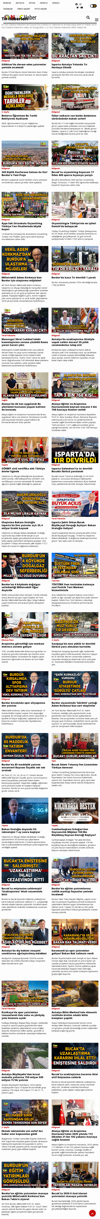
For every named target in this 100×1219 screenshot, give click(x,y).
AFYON (32, 3)
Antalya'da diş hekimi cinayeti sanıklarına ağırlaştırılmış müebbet (24, 952)
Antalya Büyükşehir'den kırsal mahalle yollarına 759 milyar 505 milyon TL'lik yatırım (22, 1077)
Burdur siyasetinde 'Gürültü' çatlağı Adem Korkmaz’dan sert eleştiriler (74, 704)
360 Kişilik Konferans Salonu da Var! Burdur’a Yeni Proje (24, 174)
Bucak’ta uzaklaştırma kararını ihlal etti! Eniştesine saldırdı (75, 1076)
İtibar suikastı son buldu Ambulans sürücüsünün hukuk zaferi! (74, 117)
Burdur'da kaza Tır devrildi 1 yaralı (74, 277)
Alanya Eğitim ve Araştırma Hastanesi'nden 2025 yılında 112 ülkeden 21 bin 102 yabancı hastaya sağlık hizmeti (74, 1135)
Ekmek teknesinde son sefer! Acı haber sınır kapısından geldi (22, 1132)
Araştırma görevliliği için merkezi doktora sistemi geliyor (23, 645)
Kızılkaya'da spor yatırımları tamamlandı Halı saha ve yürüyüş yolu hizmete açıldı (23, 1015)
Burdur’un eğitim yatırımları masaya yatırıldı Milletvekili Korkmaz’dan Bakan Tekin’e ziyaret (25, 1196)
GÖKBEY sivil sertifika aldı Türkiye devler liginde (23, 470)
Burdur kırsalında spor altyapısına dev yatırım (23, 704)
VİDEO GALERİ (23, 9)
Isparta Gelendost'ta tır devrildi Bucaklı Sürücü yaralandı (72, 470)
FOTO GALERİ (41, 9)
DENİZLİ (55, 3)
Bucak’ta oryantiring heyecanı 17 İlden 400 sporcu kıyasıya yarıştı (73, 174)
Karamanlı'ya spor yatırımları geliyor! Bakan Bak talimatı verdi (73, 952)
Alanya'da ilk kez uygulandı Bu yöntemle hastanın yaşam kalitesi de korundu (23, 406)
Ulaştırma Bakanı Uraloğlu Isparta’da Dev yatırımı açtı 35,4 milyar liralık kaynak (22, 525)
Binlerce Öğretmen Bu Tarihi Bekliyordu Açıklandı (19, 117)
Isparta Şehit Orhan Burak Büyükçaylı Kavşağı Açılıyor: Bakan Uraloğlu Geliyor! (74, 525)
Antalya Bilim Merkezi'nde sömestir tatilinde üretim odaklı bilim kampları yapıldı (74, 1015)
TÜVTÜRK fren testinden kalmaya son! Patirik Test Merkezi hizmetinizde (73, 587)
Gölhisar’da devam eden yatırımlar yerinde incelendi (24, 66)
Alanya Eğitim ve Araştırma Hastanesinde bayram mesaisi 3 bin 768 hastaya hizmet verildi (74, 406)
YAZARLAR (8, 9)
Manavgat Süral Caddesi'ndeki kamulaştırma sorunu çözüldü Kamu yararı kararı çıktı (25, 342)
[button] (95, 21)
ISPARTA (44, 3)
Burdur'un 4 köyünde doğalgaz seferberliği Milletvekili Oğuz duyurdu (21, 587)
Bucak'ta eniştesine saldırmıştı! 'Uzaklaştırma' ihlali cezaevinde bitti (22, 891)
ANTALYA (20, 3)
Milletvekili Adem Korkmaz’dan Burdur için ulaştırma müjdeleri (22, 279)
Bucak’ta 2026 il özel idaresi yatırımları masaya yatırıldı (69, 1195)
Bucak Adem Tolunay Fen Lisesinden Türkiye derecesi (75, 766)
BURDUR (7, 3)
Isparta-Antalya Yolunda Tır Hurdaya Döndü (69, 66)
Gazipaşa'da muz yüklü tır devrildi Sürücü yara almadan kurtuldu (73, 645)
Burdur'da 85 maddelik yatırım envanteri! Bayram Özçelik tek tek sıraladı (23, 767)
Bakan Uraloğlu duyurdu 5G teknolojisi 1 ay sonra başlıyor (21, 831)
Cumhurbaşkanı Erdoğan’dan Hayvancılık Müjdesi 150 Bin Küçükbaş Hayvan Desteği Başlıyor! (74, 832)
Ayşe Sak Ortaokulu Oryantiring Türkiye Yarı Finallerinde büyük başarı (22, 226)
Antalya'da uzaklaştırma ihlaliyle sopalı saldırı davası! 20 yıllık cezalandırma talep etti (73, 342)
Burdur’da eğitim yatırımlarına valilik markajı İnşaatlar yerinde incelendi (72, 891)
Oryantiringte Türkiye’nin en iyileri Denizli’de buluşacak (74, 225)
